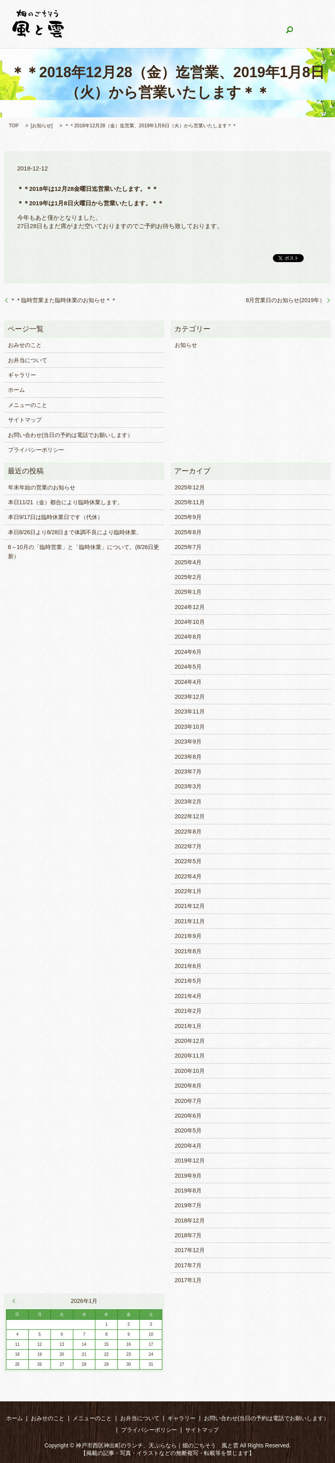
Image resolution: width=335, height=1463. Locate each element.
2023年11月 (190, 711)
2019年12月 (190, 1160)
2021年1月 (188, 1026)
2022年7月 (188, 846)
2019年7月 (188, 1205)
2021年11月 (190, 921)
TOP (13, 125)
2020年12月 (190, 1041)
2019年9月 (188, 1175)
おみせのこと (128, 16)
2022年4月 (188, 876)
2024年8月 (188, 636)
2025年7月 (188, 547)
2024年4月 (188, 682)
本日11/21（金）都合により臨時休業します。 (65, 502)
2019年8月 (188, 1190)
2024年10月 (190, 622)
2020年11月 (190, 1055)
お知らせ (41, 125)
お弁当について (230, 16)
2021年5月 (188, 981)
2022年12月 (190, 816)
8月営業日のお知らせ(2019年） (285, 300)
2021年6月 (188, 966)
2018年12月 (190, 1220)
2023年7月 (188, 771)
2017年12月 (190, 1250)
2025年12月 (190, 487)
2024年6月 (188, 652)
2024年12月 (190, 607)
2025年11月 (190, 502)
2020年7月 (188, 1101)
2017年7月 (188, 1265)
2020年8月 (188, 1085)
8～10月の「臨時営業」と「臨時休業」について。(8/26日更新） (83, 551)
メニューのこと (178, 16)
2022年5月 (188, 861)
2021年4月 (188, 996)
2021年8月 (188, 951)
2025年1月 (188, 592)
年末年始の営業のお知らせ (41, 487)
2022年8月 (188, 831)
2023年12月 (190, 696)
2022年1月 (188, 891)
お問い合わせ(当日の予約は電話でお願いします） (143, 29)
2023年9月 (188, 741)
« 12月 (15, 1301)
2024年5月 (188, 666)
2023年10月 (190, 726)
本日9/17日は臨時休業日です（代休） (55, 517)
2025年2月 (188, 577)
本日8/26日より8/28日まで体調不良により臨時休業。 (75, 532)
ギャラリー (278, 16)
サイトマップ (25, 420)
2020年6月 (188, 1115)
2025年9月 (188, 517)
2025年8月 (188, 532)
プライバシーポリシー (36, 450)
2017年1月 (188, 1280)
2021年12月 (190, 906)
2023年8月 (188, 757)
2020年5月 (188, 1130)
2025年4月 (188, 562)
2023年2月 (188, 801)
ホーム (89, 16)
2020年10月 (190, 1071)
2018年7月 (188, 1235)
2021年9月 (188, 936)
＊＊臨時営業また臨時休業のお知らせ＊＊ (63, 300)
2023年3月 (188, 786)
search (226, 30)
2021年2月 (188, 1011)
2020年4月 (188, 1145)
